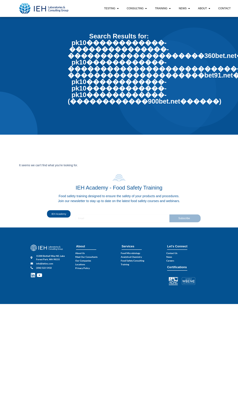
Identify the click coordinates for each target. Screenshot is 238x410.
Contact (224, 8)
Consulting (137, 8)
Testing (111, 8)
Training (163, 8)
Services (128, 246)
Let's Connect (177, 246)
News (184, 8)
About (204, 8)
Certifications (177, 267)
